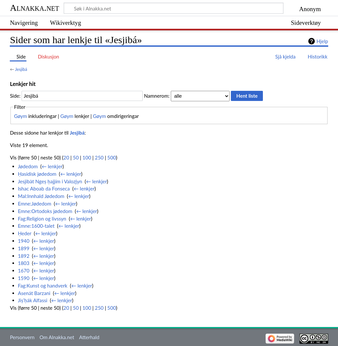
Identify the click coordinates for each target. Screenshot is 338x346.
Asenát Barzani (34, 293)
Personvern (22, 337)
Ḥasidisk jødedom (37, 174)
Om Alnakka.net (57, 337)
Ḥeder (24, 233)
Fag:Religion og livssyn (42, 219)
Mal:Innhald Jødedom (41, 196)
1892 (23, 256)
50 (76, 157)
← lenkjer (51, 166)
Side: (15, 96)
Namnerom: (156, 96)
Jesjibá (21, 69)
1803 (23, 263)
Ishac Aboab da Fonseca (44, 188)
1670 (23, 270)
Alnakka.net (34, 8)
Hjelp (322, 41)
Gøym (20, 116)
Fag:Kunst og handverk (43, 285)
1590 (23, 278)
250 (99, 157)
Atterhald (89, 337)
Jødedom (28, 166)
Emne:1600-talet (36, 226)
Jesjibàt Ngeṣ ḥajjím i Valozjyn (50, 181)
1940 (23, 241)
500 (111, 157)
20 (66, 157)
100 (87, 157)
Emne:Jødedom (34, 203)
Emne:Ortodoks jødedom (45, 211)
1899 (23, 248)
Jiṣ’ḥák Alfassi (32, 300)
